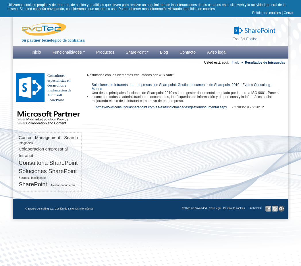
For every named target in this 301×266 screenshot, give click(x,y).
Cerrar (289, 13)
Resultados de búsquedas (265, 62)
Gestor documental (63, 185)
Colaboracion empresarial (43, 148)
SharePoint (33, 184)
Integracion (26, 143)
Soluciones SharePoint (48, 171)
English (251, 39)
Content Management (39, 137)
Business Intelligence (32, 177)
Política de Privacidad (194, 208)
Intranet (26, 155)
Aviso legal (215, 208)
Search (71, 137)
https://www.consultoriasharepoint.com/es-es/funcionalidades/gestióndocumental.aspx (161, 107)
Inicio (235, 62)
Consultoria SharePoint (48, 163)
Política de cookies (266, 13)
